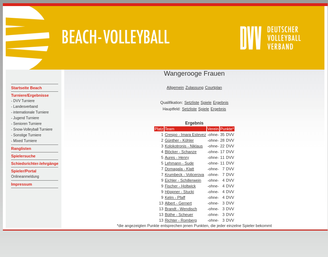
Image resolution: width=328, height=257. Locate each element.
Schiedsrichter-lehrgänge (35, 163)
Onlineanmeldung (25, 176)
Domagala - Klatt (179, 169)
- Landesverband (24, 107)
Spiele (206, 102)
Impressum (21, 184)
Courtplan (213, 87)
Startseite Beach (26, 88)
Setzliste (192, 102)
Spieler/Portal (23, 171)
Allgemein (175, 87)
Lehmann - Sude (179, 163)
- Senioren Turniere (26, 124)
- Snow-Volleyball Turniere (31, 129)
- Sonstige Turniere (26, 135)
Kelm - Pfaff (175, 197)
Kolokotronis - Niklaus (184, 146)
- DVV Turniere (23, 101)
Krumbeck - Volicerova (184, 174)
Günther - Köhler (179, 140)
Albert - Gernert (178, 203)
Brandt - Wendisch (181, 209)
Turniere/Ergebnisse (30, 95)
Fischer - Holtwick (180, 186)
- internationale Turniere (30, 112)
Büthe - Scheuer (179, 214)
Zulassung (194, 87)
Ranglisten (21, 148)
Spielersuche (23, 156)
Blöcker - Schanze (181, 152)
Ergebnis (220, 102)
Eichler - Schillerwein (183, 180)
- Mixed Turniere (24, 141)
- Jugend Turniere (25, 118)
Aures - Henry (177, 157)
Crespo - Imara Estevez (185, 134)
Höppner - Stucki (179, 192)
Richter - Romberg (181, 220)
